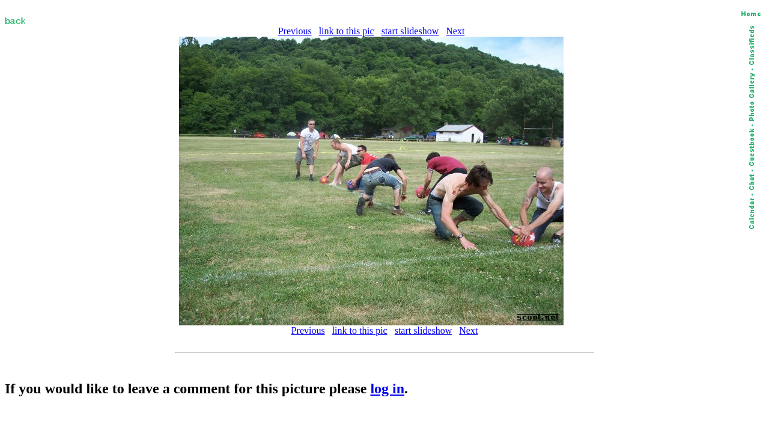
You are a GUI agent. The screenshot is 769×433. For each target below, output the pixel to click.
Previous (295, 31)
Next (455, 31)
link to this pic (346, 31)
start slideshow (410, 31)
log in (387, 388)
